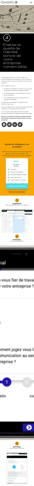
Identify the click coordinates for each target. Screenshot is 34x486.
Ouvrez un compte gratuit (17, 186)
